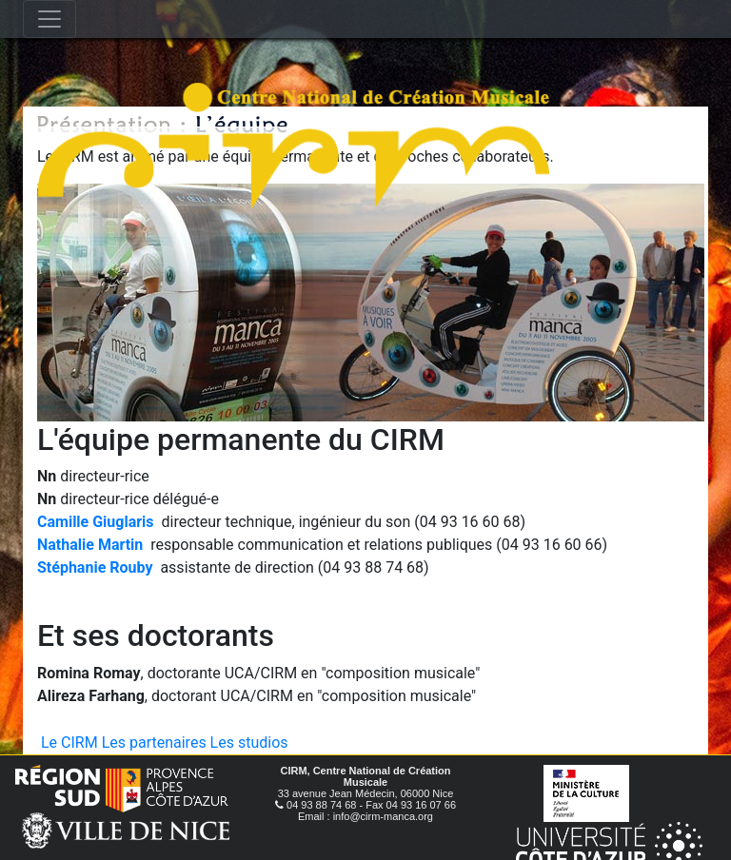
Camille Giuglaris (95, 522)
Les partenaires (154, 742)
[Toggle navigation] (49, 19)
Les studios (249, 742)
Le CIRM (69, 742)
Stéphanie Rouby (94, 567)
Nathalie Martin (90, 545)
